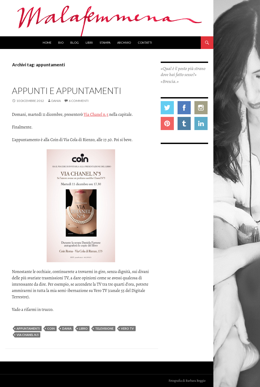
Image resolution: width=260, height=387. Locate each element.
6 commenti (79, 101)
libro (83, 328)
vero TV (127, 328)
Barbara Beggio (195, 381)
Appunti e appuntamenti (66, 90)
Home (47, 42)
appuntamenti (28, 328)
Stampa (105, 42)
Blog (74, 42)
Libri (89, 42)
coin (51, 328)
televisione (104, 328)
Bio (60, 42)
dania (67, 328)
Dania (56, 101)
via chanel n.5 (27, 334)
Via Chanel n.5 (96, 114)
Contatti (145, 42)
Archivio (124, 42)
